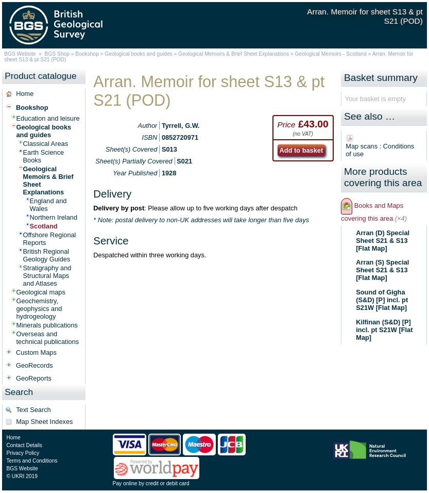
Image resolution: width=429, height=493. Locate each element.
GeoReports (34, 378)
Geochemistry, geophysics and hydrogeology (39, 308)
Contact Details (24, 445)
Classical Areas (45, 143)
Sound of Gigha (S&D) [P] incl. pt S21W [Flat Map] (382, 299)
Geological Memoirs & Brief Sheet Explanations (233, 54)
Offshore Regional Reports (49, 239)
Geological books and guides (138, 54)
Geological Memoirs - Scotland (331, 54)
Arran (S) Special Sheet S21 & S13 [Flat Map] (382, 270)
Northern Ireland (53, 217)
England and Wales (48, 204)
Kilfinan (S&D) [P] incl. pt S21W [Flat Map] (384, 329)
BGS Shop (57, 54)
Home (24, 93)
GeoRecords (34, 365)
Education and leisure (48, 118)
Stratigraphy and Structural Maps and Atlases (47, 275)
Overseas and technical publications (47, 338)
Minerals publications (47, 325)
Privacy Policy (22, 453)
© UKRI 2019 (21, 476)
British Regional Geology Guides (47, 255)
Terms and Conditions (31, 461)
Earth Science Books (43, 156)
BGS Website (20, 54)
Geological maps (40, 292)
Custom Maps (36, 352)
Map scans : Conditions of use (380, 150)
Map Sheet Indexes (44, 421)
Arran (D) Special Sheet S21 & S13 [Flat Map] (382, 240)
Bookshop (87, 54)
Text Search (33, 410)
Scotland (44, 226)
